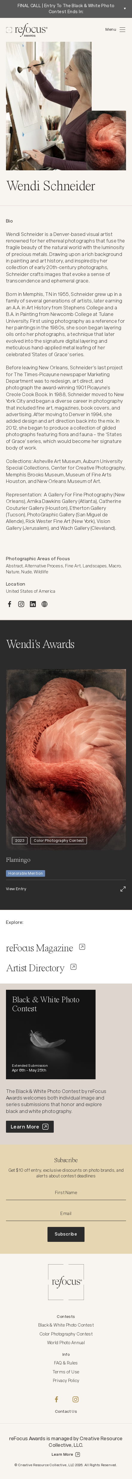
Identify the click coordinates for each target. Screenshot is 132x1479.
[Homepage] (27, 30)
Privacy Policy (66, 1380)
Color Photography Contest (66, 1334)
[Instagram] (75, 1399)
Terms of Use (66, 1372)
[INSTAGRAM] (21, 604)
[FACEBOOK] (9, 604)
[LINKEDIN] (32, 604)
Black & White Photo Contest (66, 1325)
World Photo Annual (66, 1342)
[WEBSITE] (44, 604)
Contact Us (66, 1411)
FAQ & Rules (66, 1363)
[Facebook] (56, 1399)
